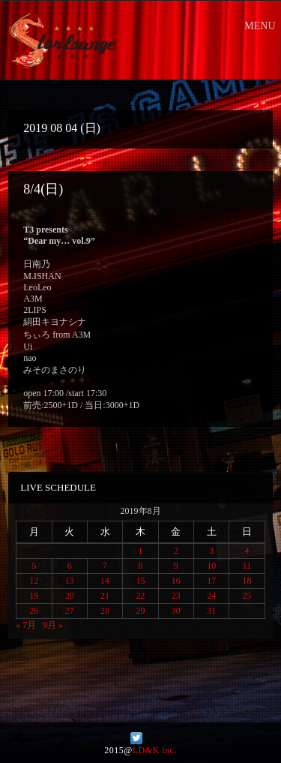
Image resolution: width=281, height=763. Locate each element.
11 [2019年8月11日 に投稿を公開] (247, 565)
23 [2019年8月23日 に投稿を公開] (176, 595)
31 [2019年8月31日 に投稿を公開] (211, 610)
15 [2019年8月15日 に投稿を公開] (140, 580)
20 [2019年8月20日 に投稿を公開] (69, 595)
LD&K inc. (155, 750)
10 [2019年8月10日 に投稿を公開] (211, 565)
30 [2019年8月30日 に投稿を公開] (176, 610)
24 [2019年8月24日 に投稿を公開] (211, 595)
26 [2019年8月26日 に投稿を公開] (33, 610)
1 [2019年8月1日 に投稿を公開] (140, 550)
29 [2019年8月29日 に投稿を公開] (140, 610)
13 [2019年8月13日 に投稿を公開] (69, 580)
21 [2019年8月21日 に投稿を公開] (104, 595)
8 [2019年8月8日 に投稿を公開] (140, 565)
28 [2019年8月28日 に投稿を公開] (104, 610)
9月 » (53, 625)
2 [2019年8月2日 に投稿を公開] (176, 550)
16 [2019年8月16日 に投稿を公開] (176, 580)
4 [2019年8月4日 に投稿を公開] (247, 550)
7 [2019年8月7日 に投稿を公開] (105, 565)
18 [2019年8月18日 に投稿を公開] (247, 580)
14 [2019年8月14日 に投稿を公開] (104, 580)
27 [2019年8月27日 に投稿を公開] (69, 610)
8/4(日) (43, 189)
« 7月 (26, 625)
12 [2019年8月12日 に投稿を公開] (33, 580)
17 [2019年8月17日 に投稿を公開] (211, 580)
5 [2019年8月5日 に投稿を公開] (33, 565)
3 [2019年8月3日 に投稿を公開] (211, 550)
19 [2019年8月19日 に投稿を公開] (33, 595)
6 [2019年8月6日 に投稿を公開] (69, 565)
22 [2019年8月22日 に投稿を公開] (140, 595)
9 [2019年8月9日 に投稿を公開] (176, 565)
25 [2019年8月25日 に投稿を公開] (247, 595)
